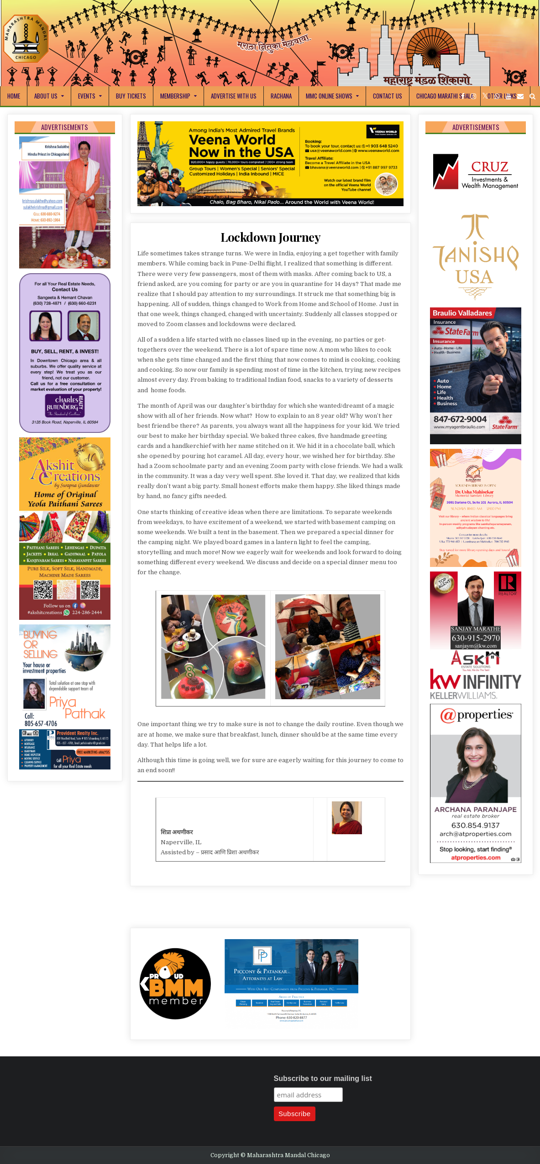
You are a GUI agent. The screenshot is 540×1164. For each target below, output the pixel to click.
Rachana (281, 95)
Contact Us (387, 95)
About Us (46, 95)
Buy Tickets (131, 95)
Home (13, 95)
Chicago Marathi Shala (444, 95)
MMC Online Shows (329, 95)
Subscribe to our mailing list (323, 1078)
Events (86, 95)
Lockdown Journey (270, 237)
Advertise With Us (234, 95)
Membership (175, 95)
